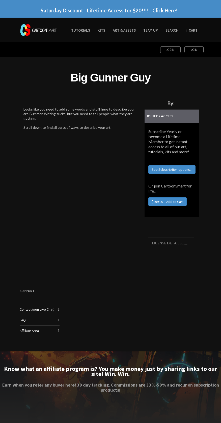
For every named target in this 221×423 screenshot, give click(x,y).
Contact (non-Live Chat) (37, 309)
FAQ (23, 320)
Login (170, 50)
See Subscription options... (172, 169)
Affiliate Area (29, 330)
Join (194, 50)
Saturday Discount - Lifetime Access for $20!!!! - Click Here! (109, 10)
